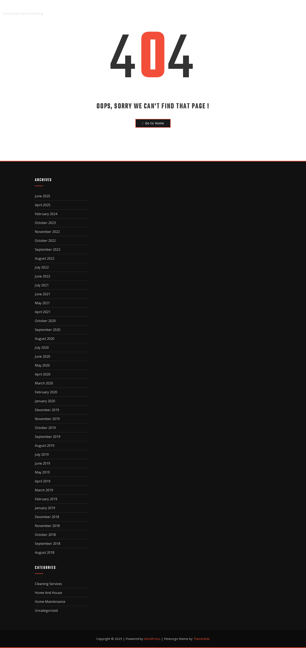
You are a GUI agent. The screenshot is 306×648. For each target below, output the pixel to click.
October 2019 (45, 427)
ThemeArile (201, 639)
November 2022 (47, 231)
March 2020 (44, 383)
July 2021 (42, 285)
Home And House (48, 592)
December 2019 (47, 410)
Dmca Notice (218, 10)
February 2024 (46, 214)
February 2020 (46, 392)
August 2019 (44, 445)
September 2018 (47, 543)
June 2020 (42, 356)
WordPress (152, 639)
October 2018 (45, 534)
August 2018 (44, 552)
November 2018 (47, 525)
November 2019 (47, 419)
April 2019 (42, 481)
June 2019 (42, 463)
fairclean (12, 7)
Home (137, 10)
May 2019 (42, 472)
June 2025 (42, 196)
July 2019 (42, 454)
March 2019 (44, 490)
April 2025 (42, 205)
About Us (159, 10)
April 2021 (42, 312)
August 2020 (44, 338)
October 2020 (45, 321)
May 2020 (42, 365)
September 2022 (47, 249)
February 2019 (46, 499)
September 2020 (47, 329)
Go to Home (153, 123)
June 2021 (42, 294)
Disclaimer (187, 10)
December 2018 (47, 517)
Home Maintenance (50, 601)
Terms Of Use (289, 10)
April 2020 (42, 374)
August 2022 (44, 258)
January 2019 (45, 508)
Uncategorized (46, 610)
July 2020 (42, 347)
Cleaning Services (48, 583)
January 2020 (45, 401)
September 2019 (47, 436)
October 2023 (45, 222)
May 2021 (42, 303)
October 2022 (45, 240)
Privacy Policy (253, 10)
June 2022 (42, 276)
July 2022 (42, 267)
